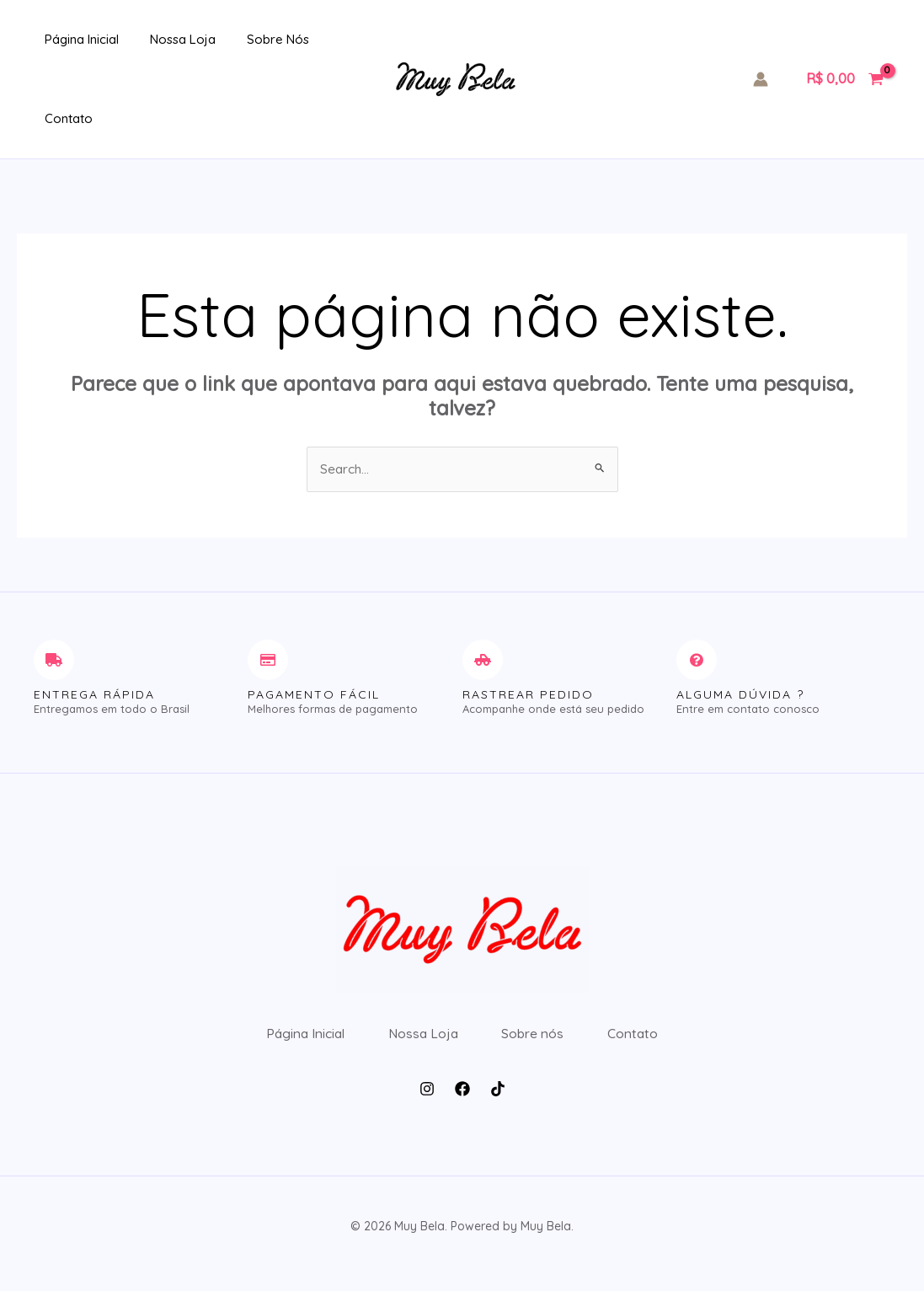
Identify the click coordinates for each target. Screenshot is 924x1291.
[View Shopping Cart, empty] (844, 79)
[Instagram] (427, 1102)
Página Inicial (71, 39)
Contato (58, 118)
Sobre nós (255, 39)
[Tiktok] (497, 1102)
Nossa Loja (166, 39)
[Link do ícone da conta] (760, 79)
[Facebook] (462, 1102)
